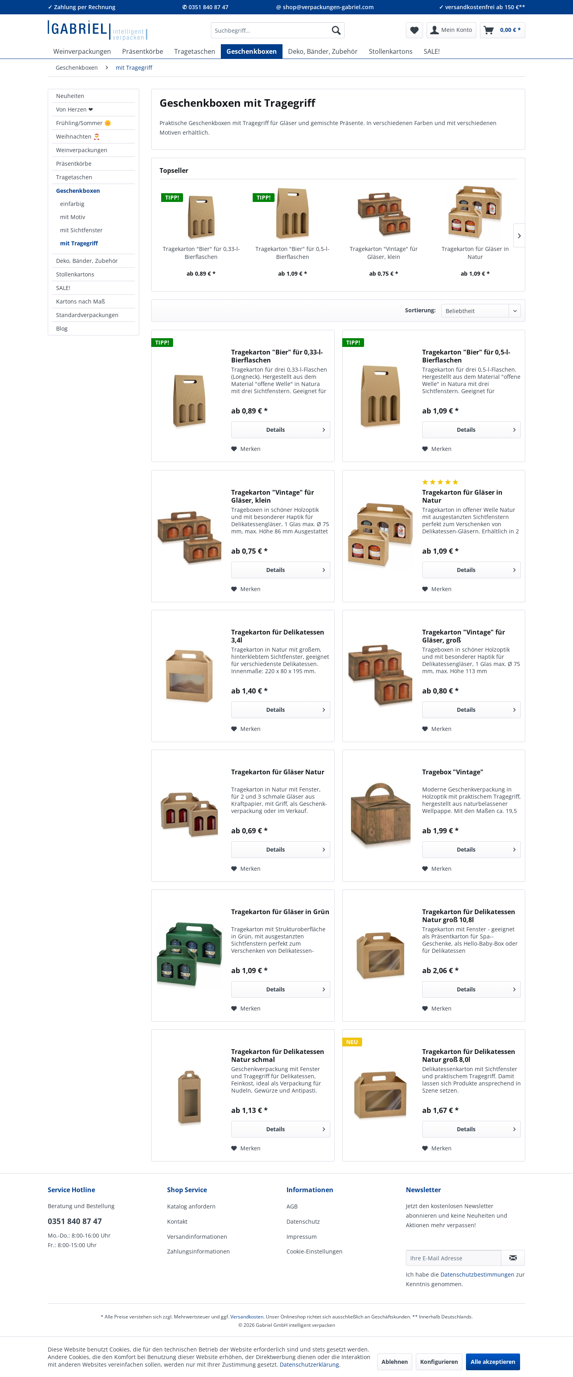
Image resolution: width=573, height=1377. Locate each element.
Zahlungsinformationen (198, 1251)
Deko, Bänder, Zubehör (87, 260)
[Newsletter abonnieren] (513, 1258)
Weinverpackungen (81, 150)
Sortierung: (420, 310)
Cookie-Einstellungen (314, 1251)
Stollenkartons (75, 274)
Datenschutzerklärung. (310, 1364)
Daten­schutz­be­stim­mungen (477, 1274)
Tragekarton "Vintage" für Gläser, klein (384, 253)
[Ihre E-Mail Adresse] (453, 1258)
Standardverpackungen (87, 315)
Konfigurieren (439, 1361)
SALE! (63, 288)
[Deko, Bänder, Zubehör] (323, 51)
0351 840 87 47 (75, 1221)
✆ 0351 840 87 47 (205, 7)
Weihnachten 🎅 (78, 136)
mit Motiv (72, 217)
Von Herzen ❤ (74, 109)
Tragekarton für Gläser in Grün (280, 912)
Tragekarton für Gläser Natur (277, 772)
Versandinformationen (197, 1236)
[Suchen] (336, 30)
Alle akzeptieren (493, 1361)
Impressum (301, 1236)
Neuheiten (70, 96)
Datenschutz (303, 1221)
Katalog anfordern (191, 1206)
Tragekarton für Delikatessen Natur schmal (277, 1056)
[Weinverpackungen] (82, 51)
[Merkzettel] (414, 30)
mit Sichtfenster (81, 230)
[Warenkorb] (502, 30)
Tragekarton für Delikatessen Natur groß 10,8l (468, 916)
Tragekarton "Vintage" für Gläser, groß (463, 636)
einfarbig (72, 204)
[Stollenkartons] (390, 51)
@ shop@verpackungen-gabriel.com (325, 7)
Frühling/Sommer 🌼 (83, 123)
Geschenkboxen (78, 190)
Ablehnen (395, 1361)
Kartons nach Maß (80, 301)
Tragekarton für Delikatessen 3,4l (277, 636)
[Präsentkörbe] (143, 51)
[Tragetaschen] (195, 51)
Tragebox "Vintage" (452, 772)
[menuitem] (278, 30)
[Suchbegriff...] (278, 30)
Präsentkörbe (74, 163)
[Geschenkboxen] (252, 51)
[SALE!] (431, 51)
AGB (292, 1206)
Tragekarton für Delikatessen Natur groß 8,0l (468, 1056)
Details (295, 428)
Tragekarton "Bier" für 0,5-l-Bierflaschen (292, 253)
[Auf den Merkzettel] (246, 449)
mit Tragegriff (79, 243)
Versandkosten (246, 1316)
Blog (62, 328)
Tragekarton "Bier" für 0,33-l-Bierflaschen (201, 253)
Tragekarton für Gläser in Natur (475, 253)
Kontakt (177, 1221)
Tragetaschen (74, 177)
